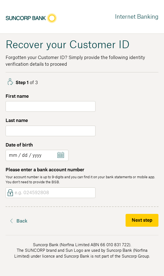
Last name (17, 120)
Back (21, 221)
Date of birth (19, 145)
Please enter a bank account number (45, 170)
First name (17, 96)
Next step (142, 220)
